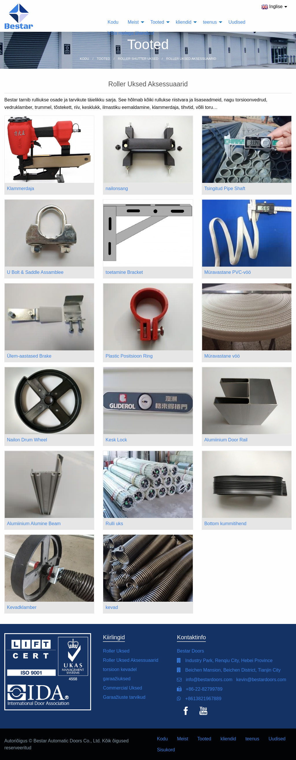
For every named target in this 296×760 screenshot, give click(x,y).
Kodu (162, 738)
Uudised (277, 738)
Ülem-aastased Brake (29, 356)
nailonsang (117, 188)
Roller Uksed (116, 650)
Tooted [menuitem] (157, 22)
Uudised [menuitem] (236, 22)
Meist (182, 738)
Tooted (204, 738)
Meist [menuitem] (133, 22)
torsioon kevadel (120, 669)
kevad (112, 607)
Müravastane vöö (222, 356)
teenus (252, 738)
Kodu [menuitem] (113, 22)
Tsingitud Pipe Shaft (224, 188)
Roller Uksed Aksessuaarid (130, 660)
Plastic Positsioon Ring (129, 356)
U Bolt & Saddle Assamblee (35, 272)
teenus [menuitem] (210, 22)
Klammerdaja (20, 188)
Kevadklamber (21, 607)
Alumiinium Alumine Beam (34, 523)
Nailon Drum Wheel (27, 439)
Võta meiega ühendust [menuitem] (131, 33)
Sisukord (166, 749)
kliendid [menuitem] (183, 22)
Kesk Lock (116, 439)
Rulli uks (114, 523)
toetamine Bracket (124, 272)
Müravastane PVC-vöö (227, 272)
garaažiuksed (116, 678)
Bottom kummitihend (225, 523)
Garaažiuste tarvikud (124, 697)
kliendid (228, 738)
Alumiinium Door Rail (225, 439)
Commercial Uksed (122, 687)
